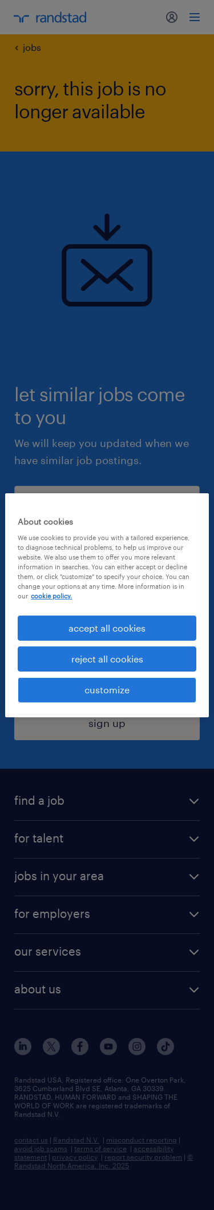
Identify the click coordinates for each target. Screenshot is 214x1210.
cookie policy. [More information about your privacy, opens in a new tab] (51, 596)
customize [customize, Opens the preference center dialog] (107, 689)
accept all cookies (107, 627)
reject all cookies (107, 658)
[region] (106, 605)
